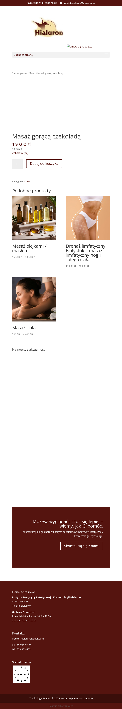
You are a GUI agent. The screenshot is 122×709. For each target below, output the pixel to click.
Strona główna (19, 73)
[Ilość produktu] (17, 164)
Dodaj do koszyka (44, 163)
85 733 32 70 (36, 3)
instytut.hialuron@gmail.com (28, 638)
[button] (17, 428)
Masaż (32, 73)
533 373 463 (51, 3)
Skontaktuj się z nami (81, 545)
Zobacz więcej (20, 153)
